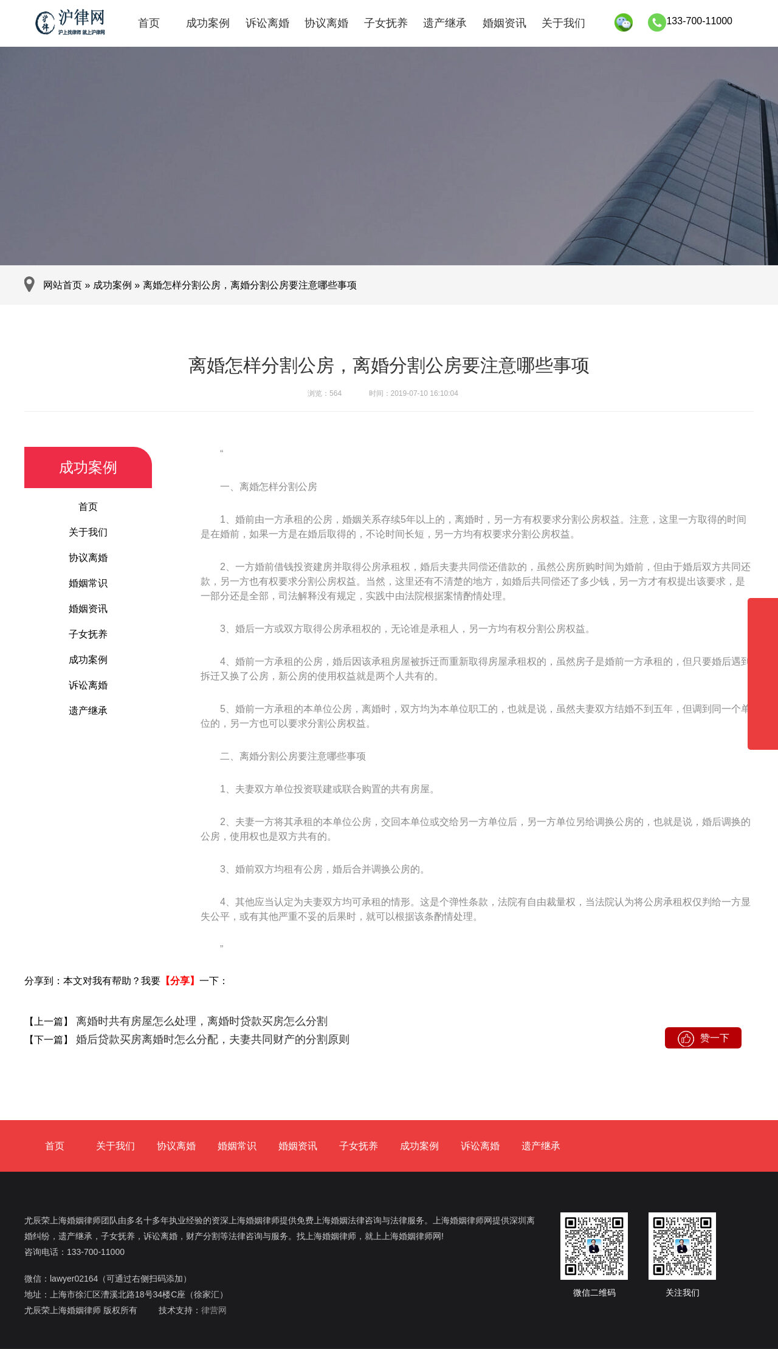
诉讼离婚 (267, 23)
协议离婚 (326, 23)
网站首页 (62, 285)
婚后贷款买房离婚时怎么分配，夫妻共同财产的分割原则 (211, 1039)
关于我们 (563, 23)
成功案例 (208, 23)
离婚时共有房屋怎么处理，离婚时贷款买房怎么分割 (200, 1021)
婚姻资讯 (504, 23)
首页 (149, 23)
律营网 (214, 1310)
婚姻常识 (88, 583)
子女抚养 (386, 23)
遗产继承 (445, 23)
